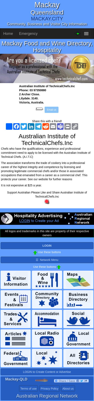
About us (67, 388)
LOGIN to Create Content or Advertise (47, 372)
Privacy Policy (49, 388)
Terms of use (28, 388)
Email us (51, 109)
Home (8, 34)
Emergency (28, 34)
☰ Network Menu (47, 259)
